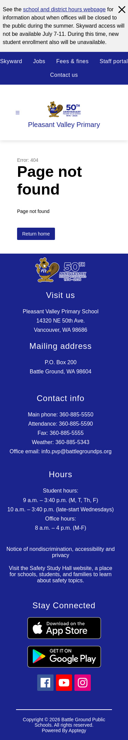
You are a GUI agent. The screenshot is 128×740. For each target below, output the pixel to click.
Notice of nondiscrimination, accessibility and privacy (60, 552)
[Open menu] (18, 113)
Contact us (64, 75)
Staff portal (114, 61)
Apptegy (77, 730)
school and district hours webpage (64, 9)
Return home (36, 234)
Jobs (39, 61)
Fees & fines (72, 61)
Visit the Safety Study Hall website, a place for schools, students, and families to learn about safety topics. (60, 574)
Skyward (11, 61)
